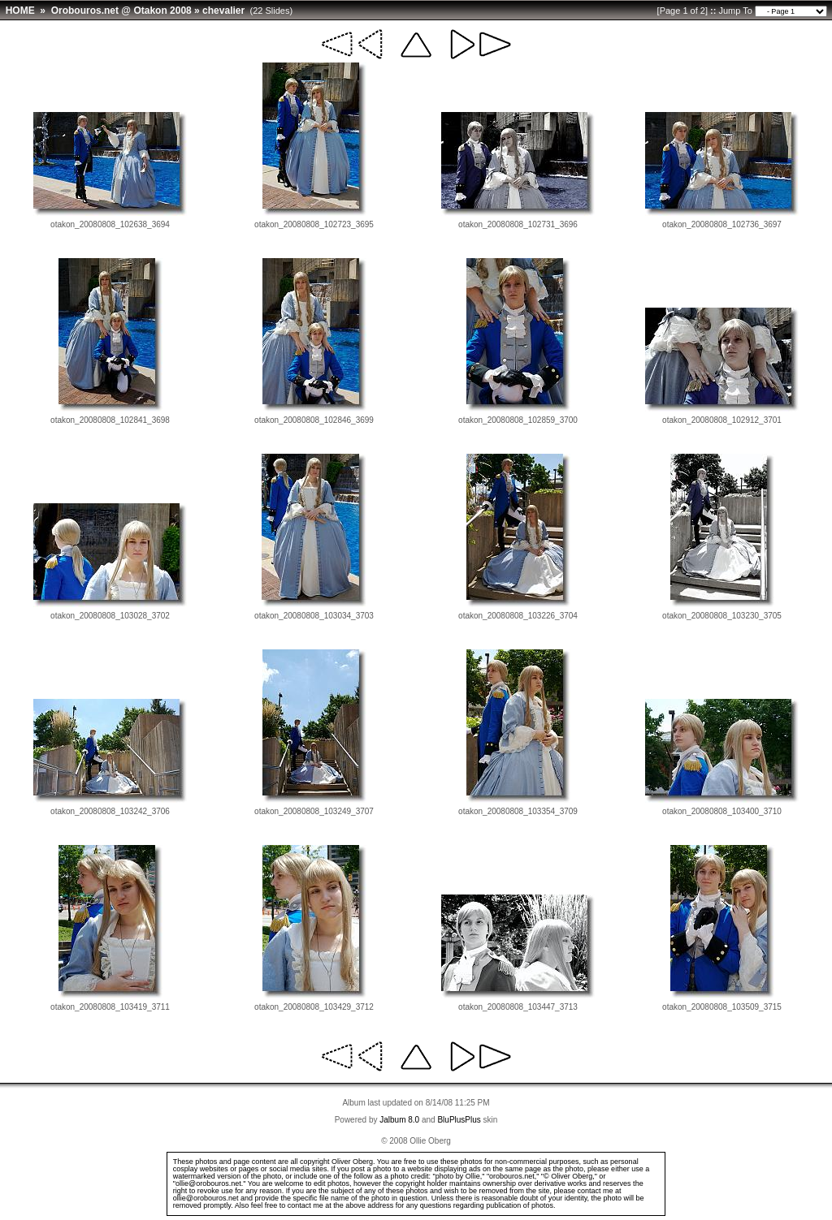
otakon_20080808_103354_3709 (518, 811)
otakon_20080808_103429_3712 (314, 1006)
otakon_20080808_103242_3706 (110, 811)
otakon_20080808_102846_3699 (314, 420)
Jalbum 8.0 (399, 1119)
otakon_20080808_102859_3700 (518, 420)
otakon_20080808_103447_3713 (518, 1006)
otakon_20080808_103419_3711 (110, 1006)
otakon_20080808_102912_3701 (722, 420)
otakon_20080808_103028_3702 (110, 615)
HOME (20, 10)
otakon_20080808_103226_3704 (518, 615)
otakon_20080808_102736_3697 (722, 224)
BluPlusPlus (458, 1119)
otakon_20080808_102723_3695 (314, 224)
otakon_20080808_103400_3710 (722, 811)
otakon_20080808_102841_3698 (110, 420)
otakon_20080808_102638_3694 (110, 224)
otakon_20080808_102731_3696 (518, 224)
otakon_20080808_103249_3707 (314, 811)
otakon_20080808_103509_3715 (722, 1006)
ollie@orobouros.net (206, 1198)
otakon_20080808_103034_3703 (314, 615)
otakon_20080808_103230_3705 (722, 615)
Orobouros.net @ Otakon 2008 (121, 10)
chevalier (223, 10)
